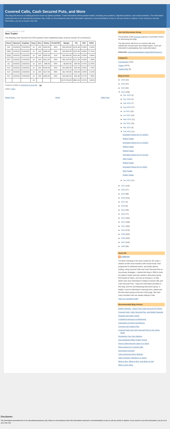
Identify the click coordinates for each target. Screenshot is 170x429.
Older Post (105, 97)
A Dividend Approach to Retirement (132, 319)
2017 (123, 202)
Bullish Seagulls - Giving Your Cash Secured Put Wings (140, 309)
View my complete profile (128, 299)
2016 (123, 206)
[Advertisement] (21, 394)
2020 (123, 190)
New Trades (11, 33)
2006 (123, 246)
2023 (123, 88)
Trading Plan (123, 69)
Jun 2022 (127, 115)
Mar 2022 (127, 127)
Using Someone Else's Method (130, 354)
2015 (123, 210)
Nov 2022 (127, 99)
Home (57, 97)
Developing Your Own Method (130, 336)
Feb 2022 (127, 131)
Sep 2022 (127, 103)
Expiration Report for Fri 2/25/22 (135, 135)
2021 (123, 186)
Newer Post (9, 97)
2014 (123, 214)
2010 (123, 230)
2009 (123, 234)
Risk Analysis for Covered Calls (130, 347)
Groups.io (138, 37)
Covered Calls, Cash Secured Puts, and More (45, 11)
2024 (123, 84)
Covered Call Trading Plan (128, 326)
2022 (123, 92)
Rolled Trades (128, 139)
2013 (123, 218)
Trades (13, 89)
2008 (123, 238)
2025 (123, 80)
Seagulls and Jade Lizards (128, 316)
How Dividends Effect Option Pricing (132, 340)
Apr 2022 (127, 123)
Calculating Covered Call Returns (131, 323)
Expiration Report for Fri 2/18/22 (135, 143)
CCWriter (125, 257)
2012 (123, 222)
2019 (123, 194)
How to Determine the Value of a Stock (133, 343)
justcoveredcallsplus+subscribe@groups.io (145, 52)
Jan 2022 (127, 180)
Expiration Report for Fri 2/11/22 (135, 155)
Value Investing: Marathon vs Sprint (132, 358)
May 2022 (127, 119)
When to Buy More (125, 365)
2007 (123, 242)
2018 (123, 198)
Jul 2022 (127, 111)
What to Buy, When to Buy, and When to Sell (136, 361)
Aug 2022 (127, 107)
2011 (123, 226)
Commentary (123, 62)
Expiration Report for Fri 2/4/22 (135, 167)
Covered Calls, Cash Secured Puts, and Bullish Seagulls (140, 312)
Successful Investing (126, 351)
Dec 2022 (127, 95)
